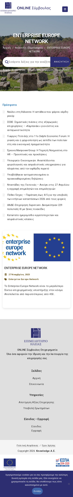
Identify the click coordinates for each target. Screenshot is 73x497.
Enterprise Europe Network (24, 279)
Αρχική (7, 47)
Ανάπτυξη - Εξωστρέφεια (29, 47)
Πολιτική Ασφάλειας (27, 445)
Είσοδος (36, 426)
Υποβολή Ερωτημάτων (36, 408)
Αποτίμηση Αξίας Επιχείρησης (36, 402)
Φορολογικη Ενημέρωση (40, 70)
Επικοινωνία (36, 384)
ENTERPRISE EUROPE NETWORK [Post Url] (25, 268)
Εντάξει (37, 491)
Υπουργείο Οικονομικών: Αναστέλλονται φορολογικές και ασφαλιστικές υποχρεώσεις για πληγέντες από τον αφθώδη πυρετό (36, 164)
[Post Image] (36, 247)
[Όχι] (68, 485)
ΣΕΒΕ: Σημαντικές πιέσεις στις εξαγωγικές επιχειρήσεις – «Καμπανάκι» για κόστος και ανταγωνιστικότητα (33, 126)
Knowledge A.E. (45, 450)
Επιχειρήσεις (62, 70)
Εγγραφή (36, 430)
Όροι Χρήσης (48, 445)
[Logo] (37, 338)
